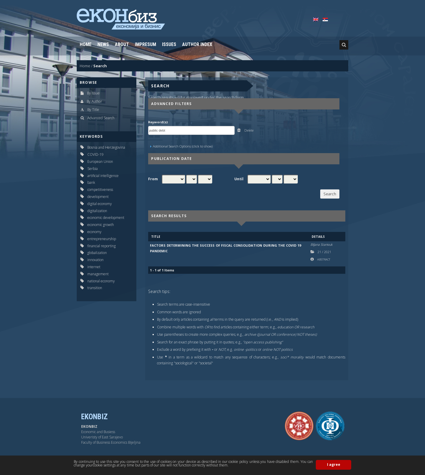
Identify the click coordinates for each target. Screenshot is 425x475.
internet (93, 266)
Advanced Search (101, 117)
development (98, 196)
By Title (93, 109)
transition (94, 287)
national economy (101, 281)
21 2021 (324, 252)
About (122, 44)
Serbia (92, 168)
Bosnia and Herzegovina (106, 147)
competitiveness (100, 189)
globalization (97, 252)
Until (238, 179)
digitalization (97, 210)
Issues (169, 44)
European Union (100, 161)
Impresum (145, 44)
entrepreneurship (101, 238)
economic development (105, 217)
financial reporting (101, 245)
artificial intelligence (103, 175)
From (153, 179)
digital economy (99, 203)
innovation (95, 259)
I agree (333, 464)
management (98, 273)
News (103, 44)
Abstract (323, 259)
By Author (94, 101)
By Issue (93, 93)
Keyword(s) (158, 122)
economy (94, 231)
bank (91, 182)
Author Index (197, 44)
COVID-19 (95, 154)
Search (100, 65)
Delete (248, 130)
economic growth (100, 224)
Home (85, 44)
